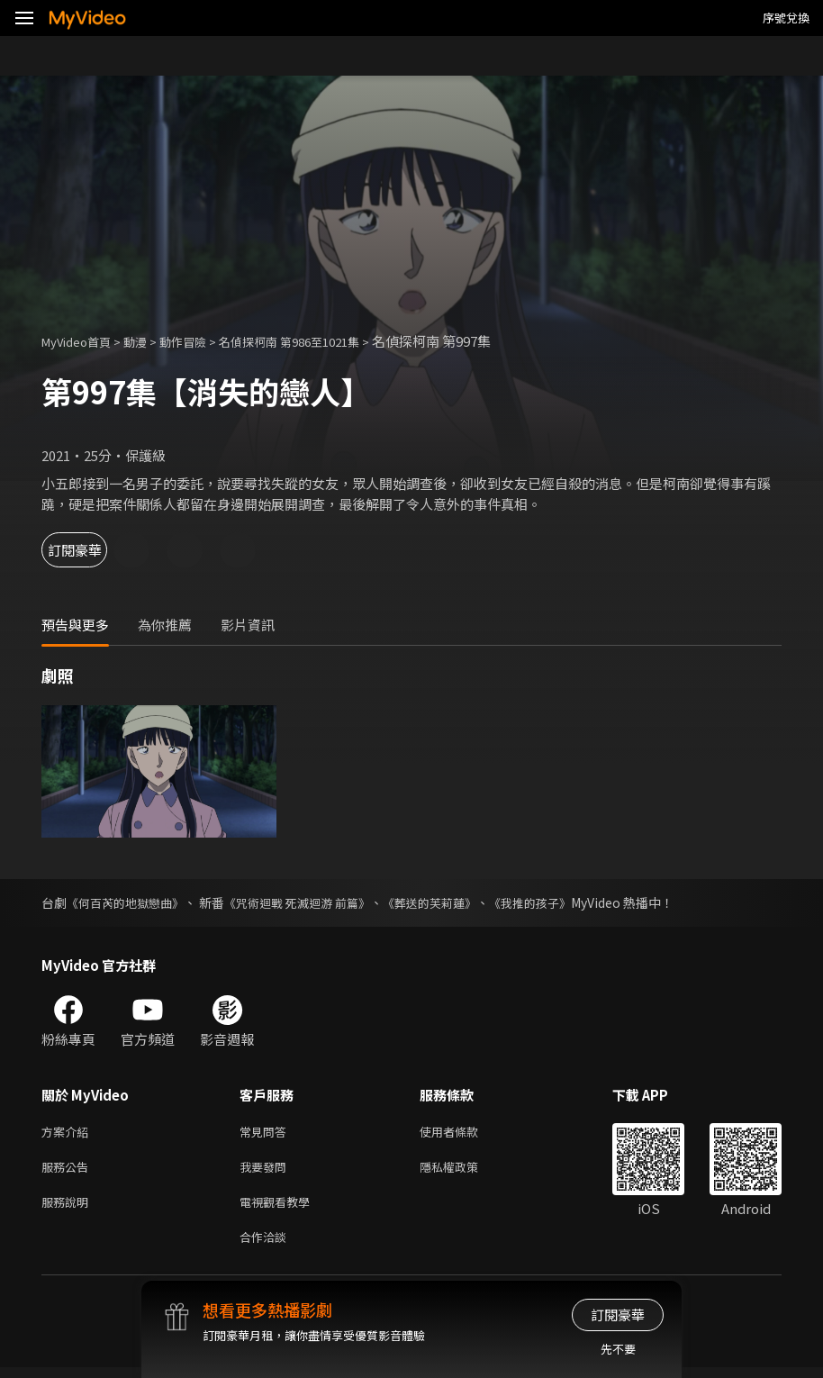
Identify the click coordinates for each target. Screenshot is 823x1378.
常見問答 (267, 1132)
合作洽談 (267, 1246)
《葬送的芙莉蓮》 (452, 902)
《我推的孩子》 (560, 902)
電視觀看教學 (280, 1208)
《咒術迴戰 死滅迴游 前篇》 (311, 902)
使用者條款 (464, 1132)
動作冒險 (203, 340)
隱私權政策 (464, 1170)
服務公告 (68, 1170)
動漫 (149, 340)
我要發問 (267, 1170)
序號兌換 (786, 17)
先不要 (618, 1348)
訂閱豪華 (91, 549)
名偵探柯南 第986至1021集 (322, 340)
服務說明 (68, 1208)
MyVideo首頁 (82, 340)
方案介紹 (68, 1132)
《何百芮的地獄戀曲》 (130, 902)
